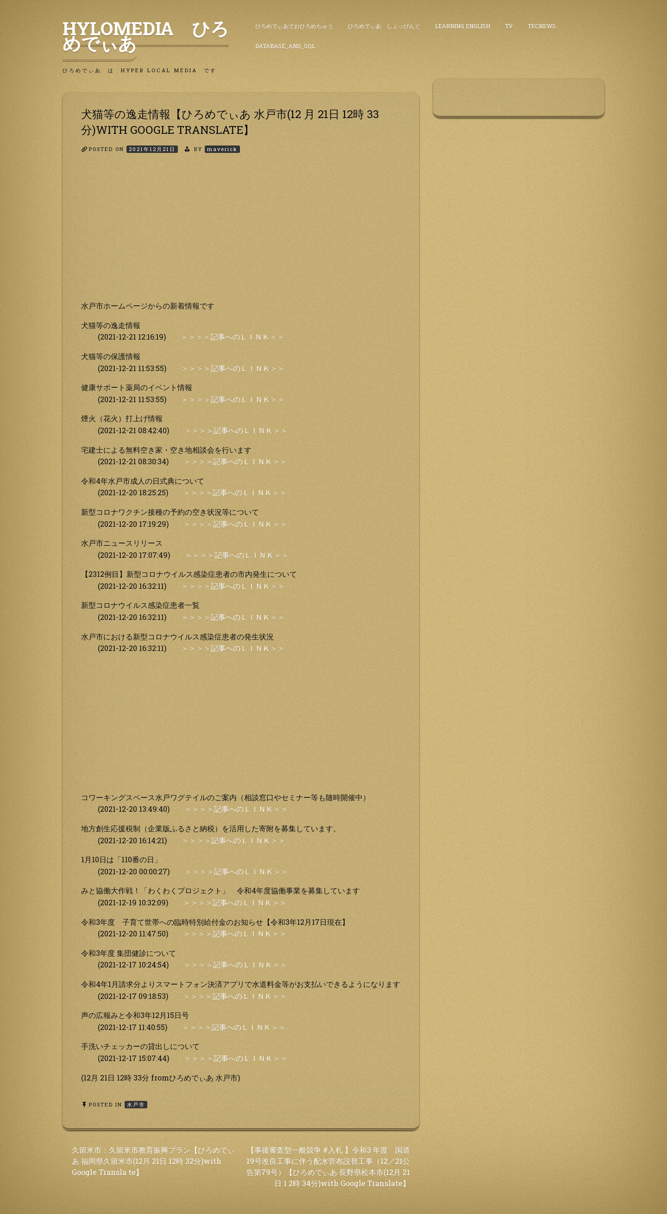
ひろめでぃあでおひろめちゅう (294, 26)
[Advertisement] (241, 235)
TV (509, 26)
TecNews (542, 26)
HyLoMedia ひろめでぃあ (146, 35)
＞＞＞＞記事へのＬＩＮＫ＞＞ (232, 336)
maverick (222, 148)
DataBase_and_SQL (285, 46)
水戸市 (136, 1104)
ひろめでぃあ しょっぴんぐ (384, 26)
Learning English (462, 26)
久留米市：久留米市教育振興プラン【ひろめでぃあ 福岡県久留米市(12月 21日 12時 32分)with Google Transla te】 (153, 1161)
